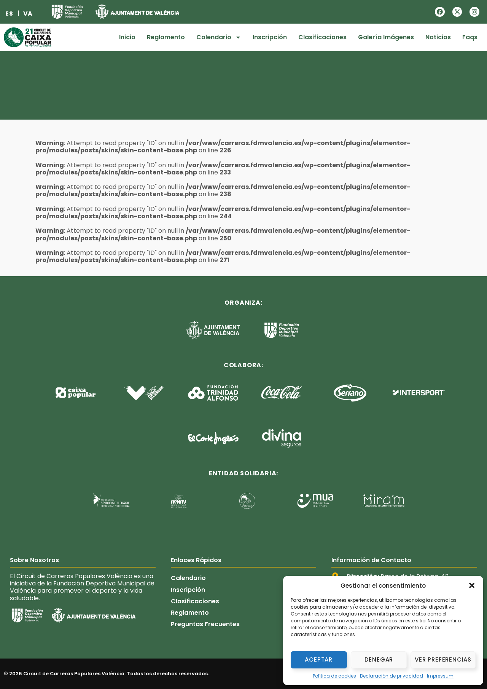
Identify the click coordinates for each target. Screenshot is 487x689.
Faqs (469, 37)
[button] (472, 585)
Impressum (440, 676)
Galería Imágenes (386, 37)
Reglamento (166, 37)
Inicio (127, 37)
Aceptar (319, 659)
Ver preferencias (443, 659)
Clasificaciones (322, 37)
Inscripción (270, 37)
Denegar (378, 659)
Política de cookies (334, 676)
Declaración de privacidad (391, 676)
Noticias (438, 37)
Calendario (218, 37)
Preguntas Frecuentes (205, 624)
